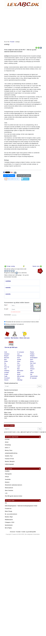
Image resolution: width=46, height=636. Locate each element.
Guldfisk (7, 471)
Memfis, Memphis (10, 461)
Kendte (19, 359)
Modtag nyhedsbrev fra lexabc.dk (15, 324)
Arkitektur (6, 354)
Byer (5, 359)
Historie (6, 380)
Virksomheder (34, 376)
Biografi (6, 355)
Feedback (25, 179)
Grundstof (7, 378)
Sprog (31, 361)
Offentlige (19, 380)
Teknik (32, 367)
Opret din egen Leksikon (24, 175)
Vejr (31, 374)
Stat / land (33, 363)
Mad (18, 368)
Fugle (5, 376)
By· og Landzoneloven (11, 514)
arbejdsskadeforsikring (11, 453)
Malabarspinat (9, 519)
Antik (5, 352)
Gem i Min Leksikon (9, 175)
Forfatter (6, 372)
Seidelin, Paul (8, 456)
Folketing (6, 370)
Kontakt (18, 531)
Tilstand (32, 368)
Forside (12, 41)
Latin (18, 367)
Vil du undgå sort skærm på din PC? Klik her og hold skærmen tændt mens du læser (20, 50)
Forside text (8, 508)
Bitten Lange (7, 412)
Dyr (5, 363)
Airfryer (7, 476)
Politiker (32, 354)
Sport (31, 359)
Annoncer (12, 531)
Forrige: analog (9, 266)
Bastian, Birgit (9, 517)
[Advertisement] (18, 24)
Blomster (6, 357)
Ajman (6, 442)
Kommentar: (7, 314)
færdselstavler (9, 525)
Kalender (19, 355)
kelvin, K (7, 447)
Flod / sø (6, 367)
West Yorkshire (9, 490)
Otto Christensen (9, 392)
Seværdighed (33, 357)
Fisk (5, 365)
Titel (31, 370)
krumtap (7, 439)
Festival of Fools (9, 458)
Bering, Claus (8, 450)
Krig (18, 363)
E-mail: (6, 309)
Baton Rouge (8, 511)
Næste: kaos (37, 266)
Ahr (6, 503)
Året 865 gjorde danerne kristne (13, 496)
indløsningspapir (9, 464)
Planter (32, 352)
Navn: (6, 305)
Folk (5, 368)
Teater (32, 365)
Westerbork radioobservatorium (13, 485)
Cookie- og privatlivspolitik (29, 531)
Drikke (6, 361)
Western (7, 482)
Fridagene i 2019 (9, 522)
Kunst (18, 365)
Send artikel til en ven (13, 179)
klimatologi (8, 445)
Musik (18, 374)
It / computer (20, 352)
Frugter (6, 374)
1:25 (6, 493)
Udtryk (32, 372)
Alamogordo (8, 474)
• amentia (7, 287)
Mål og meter (20, 376)
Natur (18, 378)
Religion (32, 355)
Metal (18, 372)
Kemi (18, 357)
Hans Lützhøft (8, 406)
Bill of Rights (8, 528)
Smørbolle (8, 479)
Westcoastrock (9, 487)
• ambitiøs (8, 281)
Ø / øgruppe (33, 378)
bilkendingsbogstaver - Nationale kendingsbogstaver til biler (21, 505)
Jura (18, 354)
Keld (5, 399)
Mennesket (20, 370)
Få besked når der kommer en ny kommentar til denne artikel (22, 321)
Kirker (18, 361)
